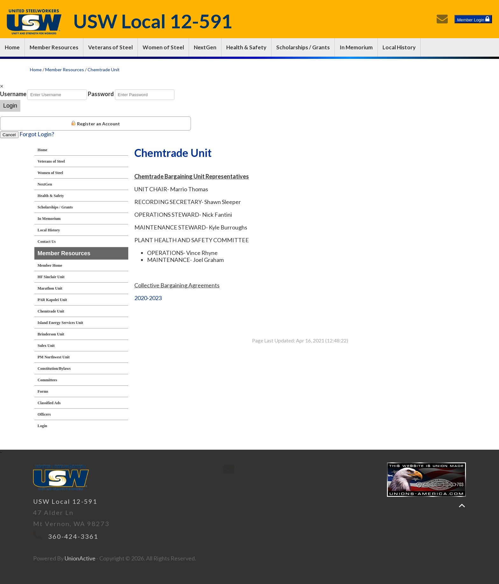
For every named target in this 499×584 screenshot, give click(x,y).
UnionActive (80, 558)
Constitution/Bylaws (54, 368)
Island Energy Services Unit (60, 322)
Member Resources (54, 47)
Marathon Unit (50, 288)
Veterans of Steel (110, 47)
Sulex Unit (46, 345)
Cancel (9, 134)
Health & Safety (246, 47)
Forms (43, 391)
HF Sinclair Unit (51, 277)
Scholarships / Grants (303, 47)
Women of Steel (163, 47)
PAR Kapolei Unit (52, 300)
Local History (399, 47)
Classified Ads (49, 403)
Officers (44, 414)
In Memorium (356, 47)
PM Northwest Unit (54, 357)
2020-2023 (148, 297)
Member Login (473, 19)
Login (10, 105)
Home (12, 47)
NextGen (205, 47)
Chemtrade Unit (104, 69)
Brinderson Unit (51, 334)
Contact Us (47, 241)
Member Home (50, 265)
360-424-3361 (73, 536)
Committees (47, 380)
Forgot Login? (36, 133)
